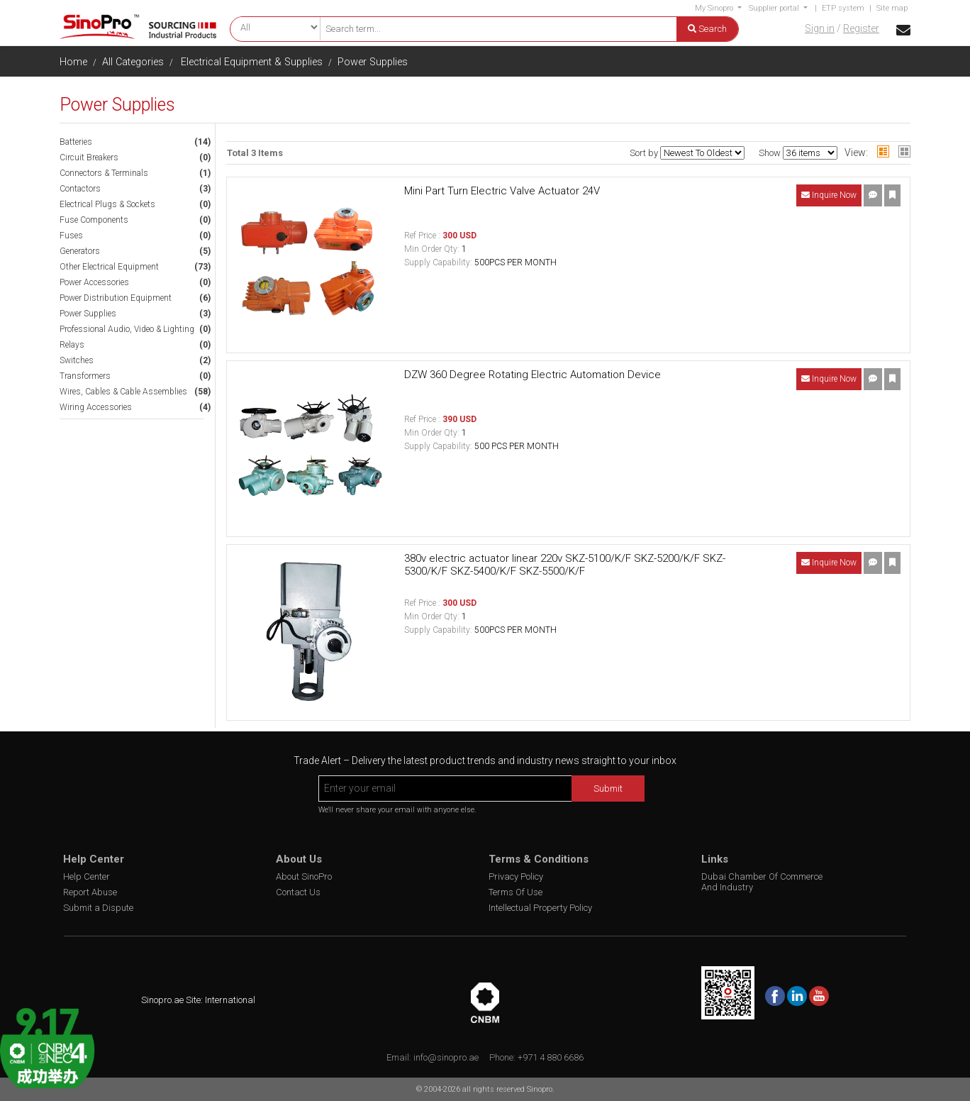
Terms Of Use (515, 892)
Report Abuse (90, 892)
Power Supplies (373, 62)
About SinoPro (304, 876)
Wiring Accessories (96, 407)
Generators (80, 251)
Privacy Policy (516, 876)
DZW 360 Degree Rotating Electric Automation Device (532, 374)
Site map (892, 8)
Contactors (80, 189)
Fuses (71, 235)
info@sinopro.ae (446, 1057)
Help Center (86, 876)
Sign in (820, 28)
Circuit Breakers (89, 157)
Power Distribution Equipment (116, 298)
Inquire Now (829, 195)
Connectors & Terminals (104, 173)
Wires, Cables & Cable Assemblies (123, 392)
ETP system (843, 8)
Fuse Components (94, 220)
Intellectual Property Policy (540, 907)
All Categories (133, 62)
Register (861, 28)
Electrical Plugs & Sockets (107, 204)
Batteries (76, 142)
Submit (608, 788)
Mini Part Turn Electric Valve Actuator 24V (502, 190)
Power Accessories (94, 282)
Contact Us (298, 892)
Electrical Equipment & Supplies (252, 62)
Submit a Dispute (98, 907)
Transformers (85, 376)
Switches (77, 360)
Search (707, 28)
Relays (72, 345)
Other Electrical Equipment (109, 267)
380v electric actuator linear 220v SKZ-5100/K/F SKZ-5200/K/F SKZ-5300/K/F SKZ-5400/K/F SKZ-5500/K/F (564, 564)
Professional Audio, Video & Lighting (127, 329)
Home (73, 62)
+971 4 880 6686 (551, 1057)
